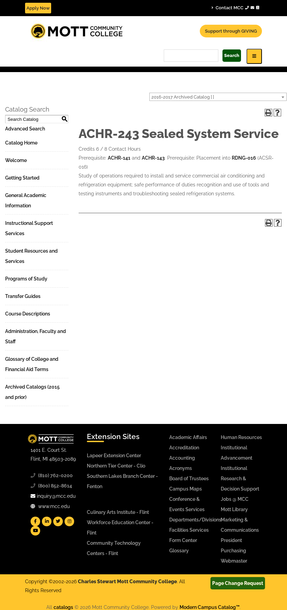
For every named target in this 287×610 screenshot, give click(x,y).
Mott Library (234, 509)
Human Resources (241, 437)
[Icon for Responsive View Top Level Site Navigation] (254, 56)
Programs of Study (26, 278)
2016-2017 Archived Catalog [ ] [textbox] (182, 97)
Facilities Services (189, 530)
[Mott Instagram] (69, 521)
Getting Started (22, 178)
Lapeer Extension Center (114, 455)
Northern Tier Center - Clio (116, 466)
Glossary (179, 550)
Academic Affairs (188, 437)
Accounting (182, 458)
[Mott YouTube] (35, 531)
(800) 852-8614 (55, 485)
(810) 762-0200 (55, 475)
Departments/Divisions (195, 519)
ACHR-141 (119, 158)
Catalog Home (21, 143)
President (231, 540)
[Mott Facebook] (35, 521)
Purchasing (233, 550)
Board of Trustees (189, 478)
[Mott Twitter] (58, 521)
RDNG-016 (244, 158)
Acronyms (180, 468)
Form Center (183, 540)
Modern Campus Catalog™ (210, 607)
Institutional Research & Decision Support (240, 478)
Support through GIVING (231, 31)
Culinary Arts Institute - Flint (118, 512)
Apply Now (38, 8)
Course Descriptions (27, 313)
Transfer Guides (23, 296)
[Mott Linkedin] (46, 521)
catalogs (63, 607)
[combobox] (218, 97)
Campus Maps (185, 489)
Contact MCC (235, 7)
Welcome (16, 160)
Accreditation (184, 447)
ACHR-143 (153, 158)
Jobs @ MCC (235, 499)
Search (231, 55)
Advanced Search (25, 128)
